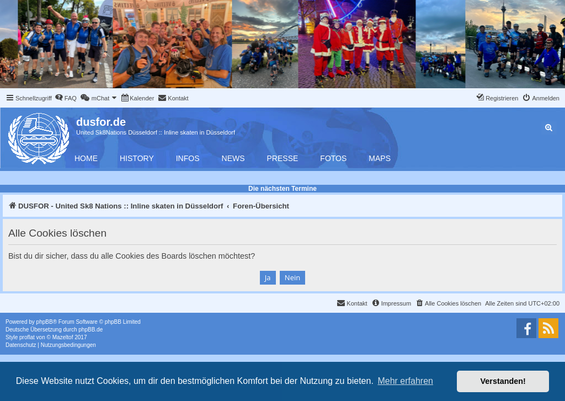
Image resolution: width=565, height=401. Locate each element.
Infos (188, 158)
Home (86, 158)
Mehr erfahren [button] (405, 381)
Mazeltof (62, 337)
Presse (283, 158)
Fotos (333, 158)
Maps (380, 158)
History (137, 158)
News (233, 158)
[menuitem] (66, 98)
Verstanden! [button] (503, 381)
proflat (27, 337)
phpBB (44, 322)
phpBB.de (90, 330)
